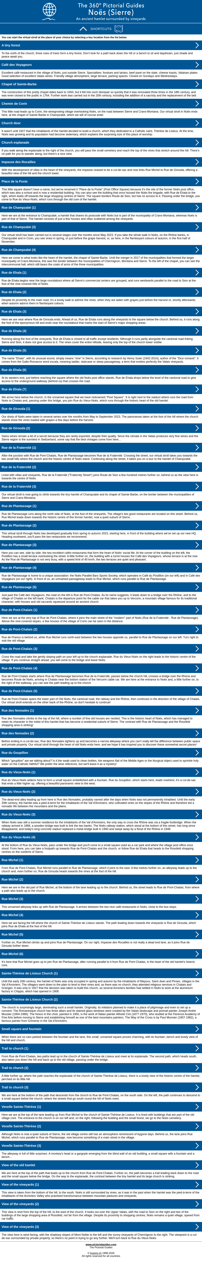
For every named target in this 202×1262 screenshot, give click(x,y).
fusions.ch (96, 1253)
